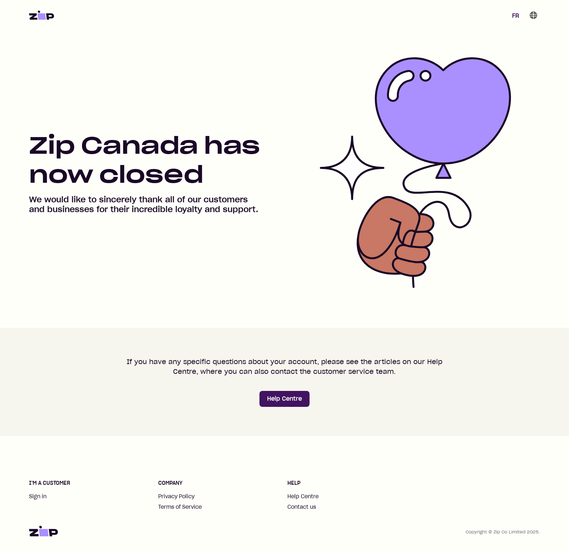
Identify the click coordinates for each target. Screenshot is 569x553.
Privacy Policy (176, 496)
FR (515, 15)
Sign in (37, 496)
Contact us (301, 507)
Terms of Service (180, 507)
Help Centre (284, 398)
